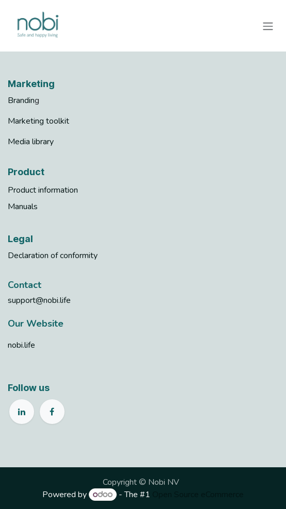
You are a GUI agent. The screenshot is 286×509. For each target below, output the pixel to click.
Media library (31, 141)
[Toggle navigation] (268, 25)
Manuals (23, 206)
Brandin (21, 100)
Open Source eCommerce (198, 494)
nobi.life (21, 345)
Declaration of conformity (53, 255)
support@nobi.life (39, 300)
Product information (43, 190)
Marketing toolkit (38, 121)
